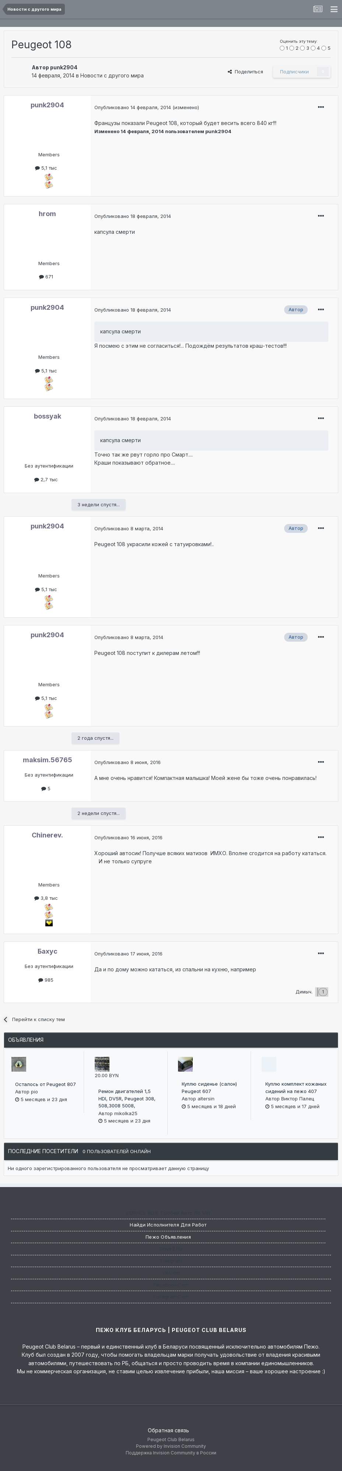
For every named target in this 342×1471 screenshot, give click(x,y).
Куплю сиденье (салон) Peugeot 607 (209, 1087)
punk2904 (63, 67)
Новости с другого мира (112, 75)
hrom (47, 214)
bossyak (47, 416)
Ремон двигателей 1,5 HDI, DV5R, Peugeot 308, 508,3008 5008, (127, 1098)
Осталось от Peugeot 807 (45, 1084)
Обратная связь (168, 1430)
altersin (206, 1098)
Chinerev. (47, 835)
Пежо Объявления (168, 1237)
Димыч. (304, 992)
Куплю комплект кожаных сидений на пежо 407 (296, 1087)
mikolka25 (125, 1113)
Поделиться (245, 71)
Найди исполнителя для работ (168, 1225)
